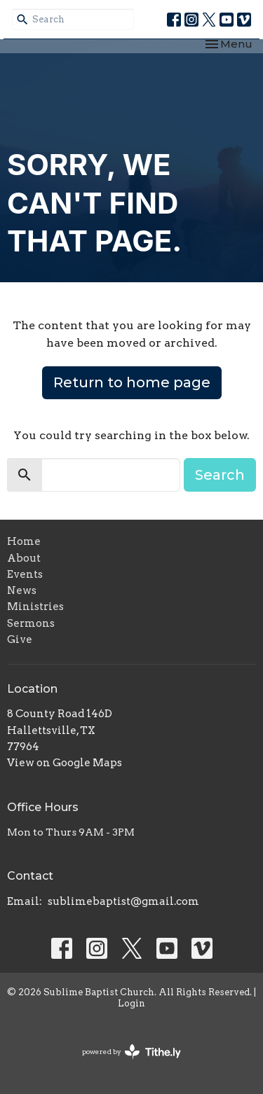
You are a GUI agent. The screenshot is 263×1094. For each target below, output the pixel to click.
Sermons (31, 623)
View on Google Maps (64, 762)
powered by (131, 1051)
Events (25, 574)
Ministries (35, 606)
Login (131, 1003)
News (21, 590)
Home (24, 541)
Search (220, 474)
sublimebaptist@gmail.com (123, 901)
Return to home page (131, 382)
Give (19, 639)
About (24, 558)
